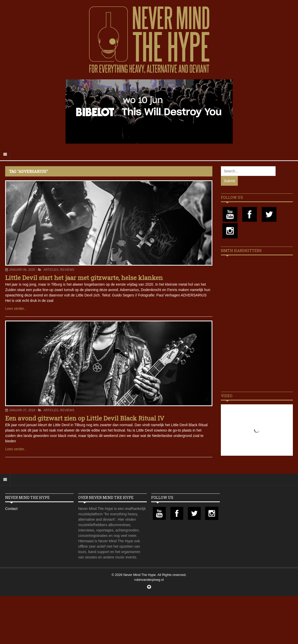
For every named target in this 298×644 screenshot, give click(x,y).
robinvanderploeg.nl (149, 580)
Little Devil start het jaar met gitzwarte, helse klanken (84, 278)
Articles (50, 270)
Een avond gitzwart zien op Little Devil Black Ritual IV (84, 418)
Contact (11, 509)
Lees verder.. (15, 308)
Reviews (67, 270)
